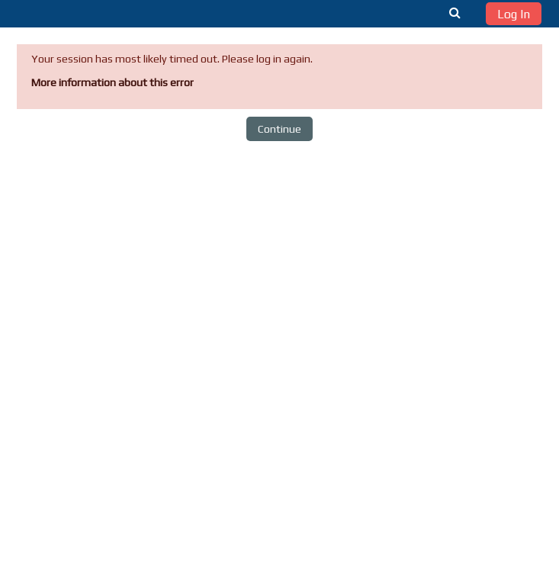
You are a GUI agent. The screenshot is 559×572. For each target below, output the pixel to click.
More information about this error (112, 82)
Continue (279, 129)
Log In (513, 14)
